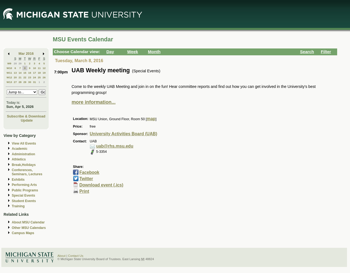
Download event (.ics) (101, 185)
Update (27, 120)
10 (34, 68)
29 (20, 63)
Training (18, 206)
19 (44, 72)
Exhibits (18, 180)
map (151, 118)
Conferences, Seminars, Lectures (27, 172)
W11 (9, 72)
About (61, 255)
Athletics (19, 159)
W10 (9, 68)
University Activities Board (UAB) (123, 133)
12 (44, 68)
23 (29, 77)
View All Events (24, 143)
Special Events (23, 195)
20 (15, 77)
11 (39, 68)
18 (39, 72)
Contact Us (75, 255)
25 (39, 77)
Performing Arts (24, 185)
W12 (9, 77)
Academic (19, 149)
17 (34, 72)
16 (29, 72)
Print (84, 191)
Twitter (86, 178)
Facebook (89, 172)
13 (15, 72)
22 (24, 77)
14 (20, 72)
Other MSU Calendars (29, 228)
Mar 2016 (26, 53)
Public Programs (25, 190)
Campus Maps (23, 233)
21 (20, 77)
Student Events (24, 201)
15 (24, 72)
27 (15, 82)
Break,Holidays (24, 165)
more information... (94, 102)
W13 (9, 82)
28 (15, 63)
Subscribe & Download (26, 116)
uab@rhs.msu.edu (114, 146)
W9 (9, 63)
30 (29, 82)
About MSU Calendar (28, 222)
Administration (23, 154)
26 (44, 77)
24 (34, 77)
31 (34, 82)
